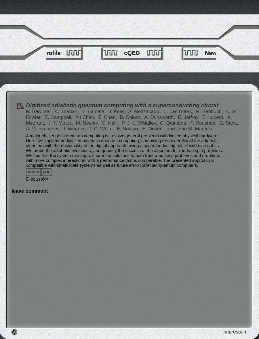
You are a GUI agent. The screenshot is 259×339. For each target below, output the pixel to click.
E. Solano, (129, 129)
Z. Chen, (108, 117)
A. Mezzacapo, (145, 111)
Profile (51, 53)
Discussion (37, 179)
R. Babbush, (210, 111)
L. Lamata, (95, 111)
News (212, 53)
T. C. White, (102, 129)
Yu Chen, (86, 117)
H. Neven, (153, 129)
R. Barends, (39, 111)
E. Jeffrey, (189, 117)
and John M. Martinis (189, 129)
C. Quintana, (174, 123)
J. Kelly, (117, 111)
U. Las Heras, (179, 111)
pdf (46, 172)
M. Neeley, (88, 123)
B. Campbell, (59, 117)
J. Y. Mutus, (61, 123)
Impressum (235, 332)
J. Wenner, (75, 129)
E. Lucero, (214, 117)
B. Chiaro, (131, 117)
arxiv (33, 172)
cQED (132, 53)
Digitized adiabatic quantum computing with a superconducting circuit (122, 105)
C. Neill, (111, 123)
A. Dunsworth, (160, 117)
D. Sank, (228, 123)
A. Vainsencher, (43, 129)
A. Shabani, (68, 111)
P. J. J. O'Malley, (140, 123)
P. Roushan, (204, 123)
